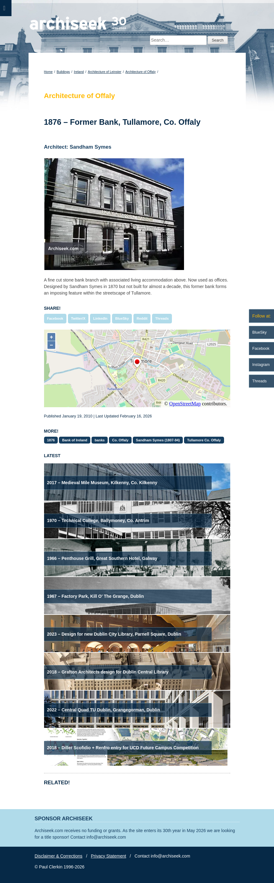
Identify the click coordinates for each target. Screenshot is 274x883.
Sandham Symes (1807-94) (158, 440)
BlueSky (122, 318)
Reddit (142, 318)
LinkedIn (100, 318)
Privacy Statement (108, 856)
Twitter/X (78, 318)
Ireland (79, 72)
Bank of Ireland (74, 440)
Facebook (55, 318)
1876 (51, 440)
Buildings (63, 72)
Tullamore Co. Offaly (204, 440)
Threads (162, 318)
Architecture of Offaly (140, 72)
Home (48, 72)
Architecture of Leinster (104, 72)
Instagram (261, 365)
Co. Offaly (120, 440)
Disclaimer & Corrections (59, 856)
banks (100, 440)
